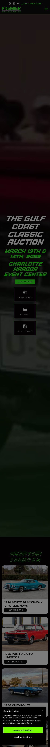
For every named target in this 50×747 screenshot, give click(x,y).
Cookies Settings (23, 737)
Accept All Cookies (23, 730)
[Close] (42, 711)
